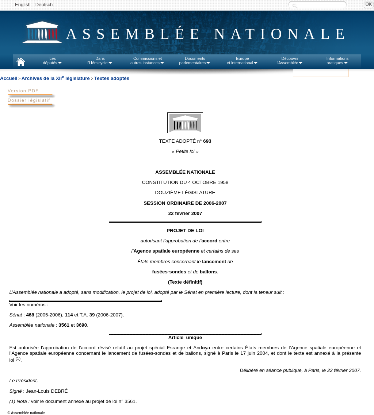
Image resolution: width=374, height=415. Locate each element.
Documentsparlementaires (195, 60)
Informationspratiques (338, 60)
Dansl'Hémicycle (99, 60)
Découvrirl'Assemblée (290, 60)
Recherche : (295, 5)
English (23, 4)
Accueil (8, 78)
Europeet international (242, 60)
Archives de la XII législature (56, 78)
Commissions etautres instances (147, 60)
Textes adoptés (111, 78)
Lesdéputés (52, 60)
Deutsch (44, 4)
